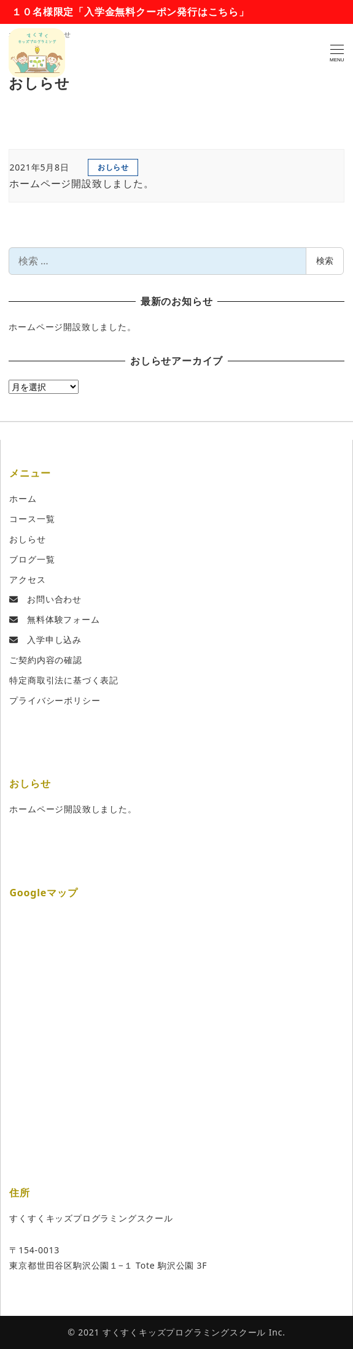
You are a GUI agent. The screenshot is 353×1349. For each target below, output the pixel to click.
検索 (324, 260)
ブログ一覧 (32, 559)
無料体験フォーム (54, 619)
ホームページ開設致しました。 (72, 326)
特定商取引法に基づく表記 (63, 680)
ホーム (22, 498)
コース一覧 (32, 519)
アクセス (27, 579)
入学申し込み (45, 639)
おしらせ (27, 539)
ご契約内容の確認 (45, 660)
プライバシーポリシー (54, 700)
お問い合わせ (45, 599)
